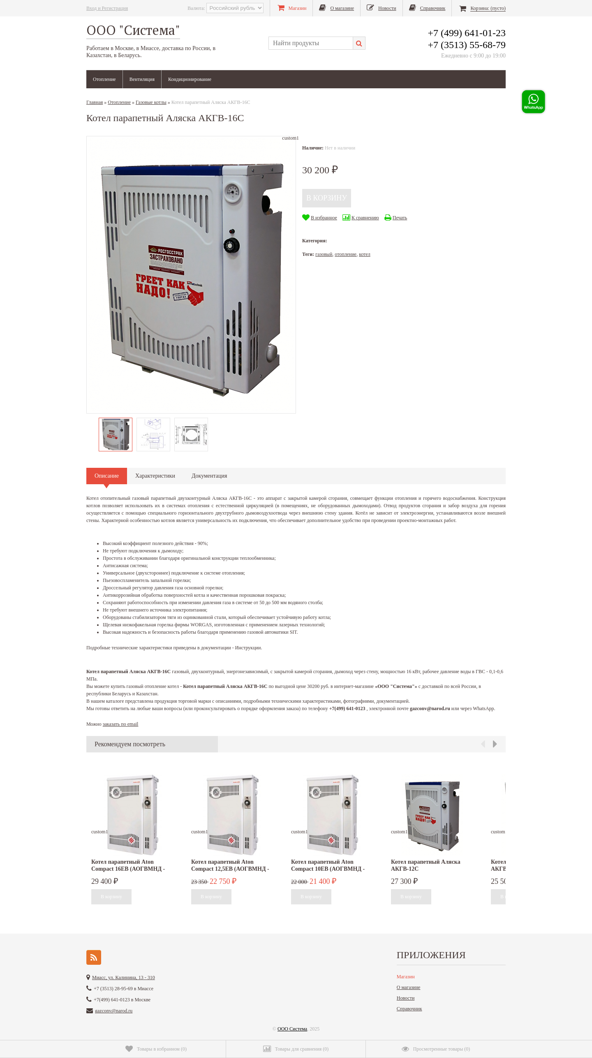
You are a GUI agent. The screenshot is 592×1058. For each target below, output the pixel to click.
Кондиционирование (189, 79)
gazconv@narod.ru (113, 1011)
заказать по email (121, 724)
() (156, 1049)
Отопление (104, 79)
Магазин (406, 977)
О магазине (409, 987)
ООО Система (292, 1029)
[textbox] (310, 43)
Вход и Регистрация (107, 8)
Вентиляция (142, 79)
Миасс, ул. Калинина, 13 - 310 (123, 977)
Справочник (409, 1009)
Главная (94, 102)
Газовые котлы (151, 102)
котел (364, 254)
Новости (406, 998)
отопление (345, 254)
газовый (323, 254)
